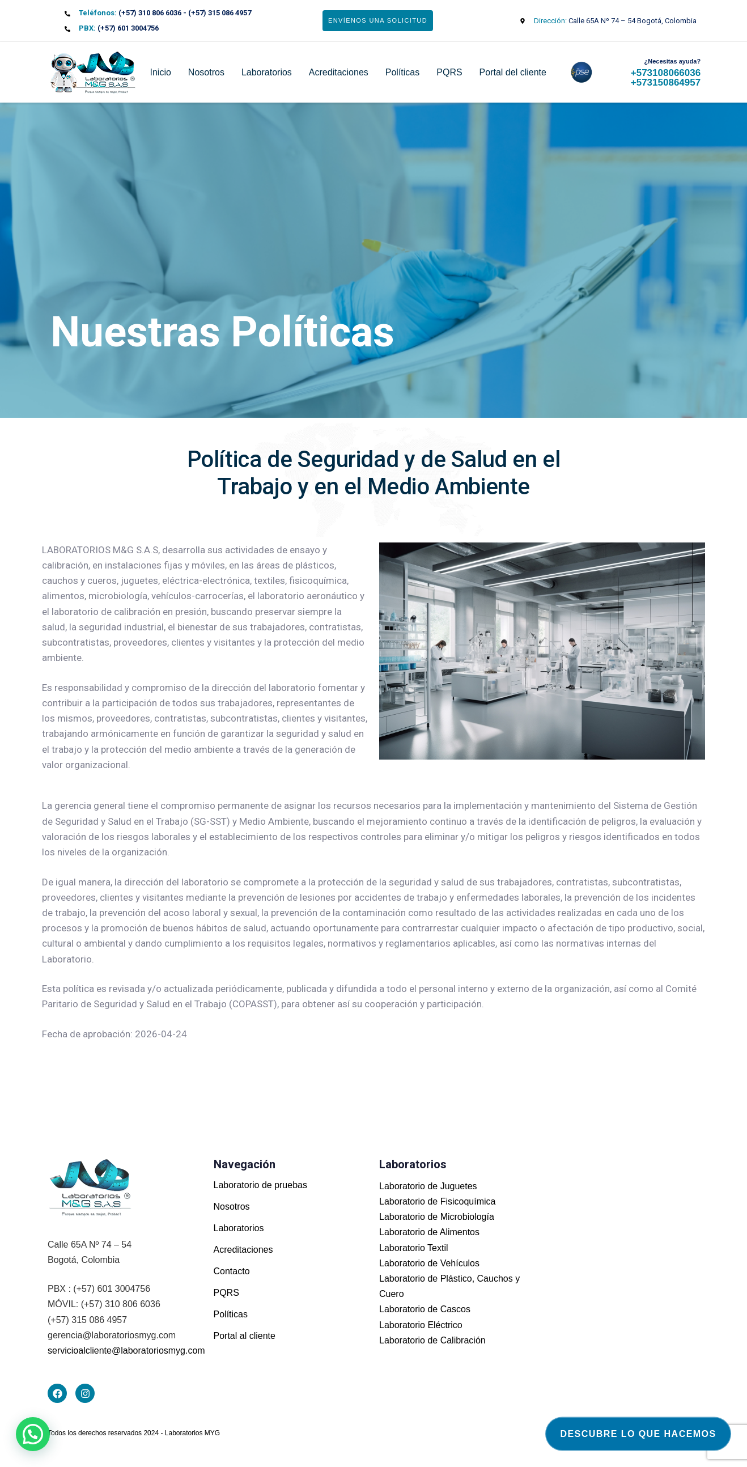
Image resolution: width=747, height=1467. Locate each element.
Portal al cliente (244, 1336)
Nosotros (206, 72)
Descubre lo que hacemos (638, 1434)
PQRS (449, 72)
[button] (33, 1434)
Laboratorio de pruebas (260, 1185)
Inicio (160, 72)
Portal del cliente (512, 72)
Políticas (402, 72)
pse (574, 72)
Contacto (232, 1271)
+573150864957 (666, 82)
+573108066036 (666, 72)
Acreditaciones (338, 72)
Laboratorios (266, 72)
